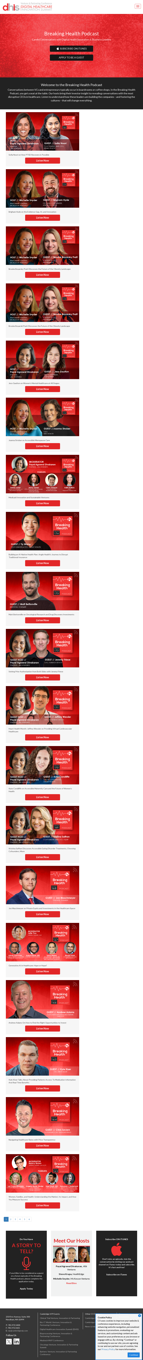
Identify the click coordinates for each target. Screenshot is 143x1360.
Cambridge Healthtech (95, 1318)
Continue (133, 1354)
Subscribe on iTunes (116, 1274)
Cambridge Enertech (94, 1322)
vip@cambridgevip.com (18, 1330)
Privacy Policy (108, 1349)
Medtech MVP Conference (52, 1340)
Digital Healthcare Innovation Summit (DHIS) (59, 1329)
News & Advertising (94, 1326)
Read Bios (71, 1283)
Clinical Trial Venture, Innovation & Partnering (60, 1318)
